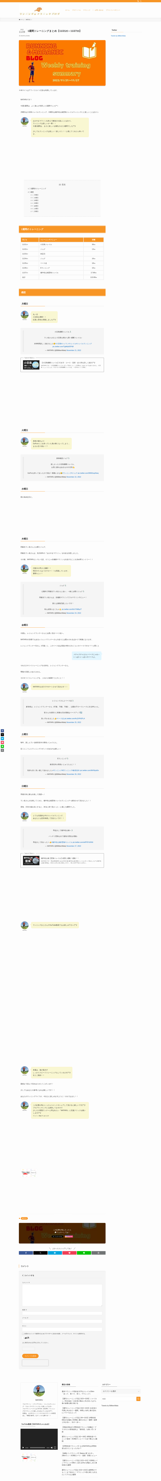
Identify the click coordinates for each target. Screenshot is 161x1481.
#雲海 (63, 842)
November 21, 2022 (74, 350)
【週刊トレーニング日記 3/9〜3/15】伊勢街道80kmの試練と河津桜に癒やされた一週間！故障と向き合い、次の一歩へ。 (79, 1420)
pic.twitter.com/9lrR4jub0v (89, 770)
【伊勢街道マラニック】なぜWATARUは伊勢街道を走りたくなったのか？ (79, 1447)
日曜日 (36, 211)
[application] (39, 1439)
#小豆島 (58, 344)
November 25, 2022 (74, 722)
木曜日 (36, 203)
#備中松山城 (56, 842)
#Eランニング (67, 770)
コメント (26, 1282)
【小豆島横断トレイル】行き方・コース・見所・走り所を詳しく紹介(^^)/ (68, 363)
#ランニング (66, 473)
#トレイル (72, 344)
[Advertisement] (62, 158)
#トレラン (65, 344)
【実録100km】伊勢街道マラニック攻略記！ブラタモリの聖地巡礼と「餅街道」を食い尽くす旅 (79, 1429)
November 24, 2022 (74, 613)
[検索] (140, 1)
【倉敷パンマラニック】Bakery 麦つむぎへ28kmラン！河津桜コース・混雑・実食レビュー (79, 1455)
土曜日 (36, 208)
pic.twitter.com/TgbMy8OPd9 (63, 346)
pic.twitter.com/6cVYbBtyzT (72, 609)
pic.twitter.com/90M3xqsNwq (88, 473)
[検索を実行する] (138, 1399)
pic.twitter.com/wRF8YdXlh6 (83, 842)
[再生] (23, 1448)
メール (25, 1318)
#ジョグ (74, 473)
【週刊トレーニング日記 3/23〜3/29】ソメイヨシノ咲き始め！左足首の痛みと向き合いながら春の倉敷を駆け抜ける (79, 1401)
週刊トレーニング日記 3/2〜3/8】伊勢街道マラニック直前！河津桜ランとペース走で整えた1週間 (79, 1439)
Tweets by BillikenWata (118, 36)
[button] (26, 1253)
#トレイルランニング (84, 344)
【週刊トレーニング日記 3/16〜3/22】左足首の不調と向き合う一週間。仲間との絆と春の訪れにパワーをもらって (79, 1410)
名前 (24, 1310)
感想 (32, 192)
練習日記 (24, 1218)
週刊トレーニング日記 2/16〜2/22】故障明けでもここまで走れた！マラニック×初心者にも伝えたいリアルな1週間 (79, 1474)
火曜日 (36, 198)
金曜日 (36, 206)
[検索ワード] (120, 1399)
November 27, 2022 (74, 846)
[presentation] (35, 1363)
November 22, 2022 (74, 477)
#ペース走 (60, 718)
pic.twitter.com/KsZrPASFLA (74, 718)
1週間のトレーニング (38, 188)
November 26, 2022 (74, 774)
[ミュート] (52, 1448)
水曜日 (36, 200)
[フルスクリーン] (56, 1448)
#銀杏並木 (76, 770)
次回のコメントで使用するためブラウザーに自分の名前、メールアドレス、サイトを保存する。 (55, 1333)
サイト (24, 1326)
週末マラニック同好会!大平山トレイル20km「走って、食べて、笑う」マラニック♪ (78, 1393)
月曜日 (36, 195)
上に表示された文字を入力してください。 (35, 1342)
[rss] (138, 1)
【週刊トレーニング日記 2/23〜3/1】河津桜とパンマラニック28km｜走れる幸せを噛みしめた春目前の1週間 (79, 1465)
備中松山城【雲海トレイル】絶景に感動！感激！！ (60, 858)
